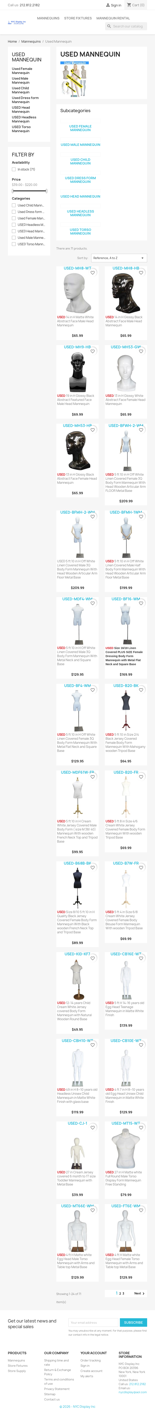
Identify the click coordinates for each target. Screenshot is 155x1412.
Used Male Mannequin (20, 80)
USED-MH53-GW (126, 347)
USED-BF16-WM (126, 599)
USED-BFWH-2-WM (126, 425)
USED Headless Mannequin (24, 119)
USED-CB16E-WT (126, 954)
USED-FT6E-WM (125, 1206)
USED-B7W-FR (126, 863)
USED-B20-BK (125, 685)
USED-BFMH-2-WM (77, 512)
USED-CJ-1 (77, 1123)
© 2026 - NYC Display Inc (77, 1407)
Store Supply (17, 1371)
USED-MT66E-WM (77, 1206)
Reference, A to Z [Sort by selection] (119, 258)
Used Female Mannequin (22, 71)
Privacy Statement (57, 1389)
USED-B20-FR (126, 772)
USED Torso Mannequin (21, 129)
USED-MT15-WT (126, 1123)
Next (140, 1293)
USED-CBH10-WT (77, 1040)
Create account (92, 1371)
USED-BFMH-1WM (126, 512)
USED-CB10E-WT (126, 1040)
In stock (26, 170)
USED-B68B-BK (77, 863)
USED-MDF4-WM (77, 599)
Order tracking (91, 1360)
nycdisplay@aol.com (133, 1392)
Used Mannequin (26, 57)
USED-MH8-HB (126, 268)
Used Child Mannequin (20, 90)
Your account (94, 1353)
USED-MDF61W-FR (77, 772)
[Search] (126, 26)
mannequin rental (113, 18)
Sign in (85, 1366)
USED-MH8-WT (77, 268)
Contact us (52, 1399)
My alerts (87, 1376)
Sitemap (50, 1394)
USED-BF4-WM (77, 685)
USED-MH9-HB (77, 347)
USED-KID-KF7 (77, 954)
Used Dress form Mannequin (25, 100)
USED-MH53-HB (77, 425)
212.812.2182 (30, 5)
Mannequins (48, 18)
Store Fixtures (78, 18)
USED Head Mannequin (21, 109)
